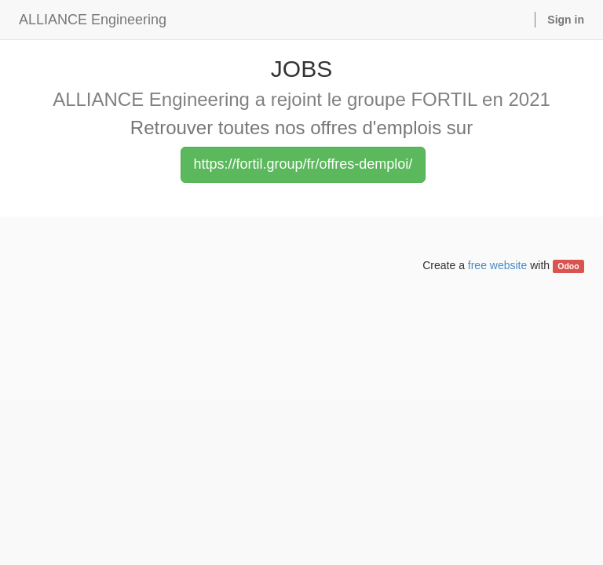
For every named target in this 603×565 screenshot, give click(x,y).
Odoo (568, 266)
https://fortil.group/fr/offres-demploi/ (303, 164)
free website (497, 265)
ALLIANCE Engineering (92, 19)
